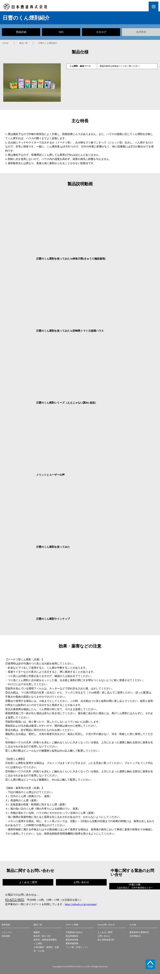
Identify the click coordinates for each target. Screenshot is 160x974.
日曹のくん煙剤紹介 (47, 43)
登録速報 (6, 936)
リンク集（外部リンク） (77, 947)
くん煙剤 (38, 943)
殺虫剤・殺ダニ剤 (42, 936)
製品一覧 (23, 43)
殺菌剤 (37, 932)
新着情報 (6, 925)
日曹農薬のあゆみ (74, 932)
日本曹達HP (135, 936)
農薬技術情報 (72, 940)
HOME (6, 43)
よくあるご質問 (105, 932)
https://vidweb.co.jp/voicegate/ (81, 904)
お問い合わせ (104, 936)
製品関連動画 (72, 936)
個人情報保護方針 (106, 940)
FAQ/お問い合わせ (106, 925)
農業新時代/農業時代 (139, 932)
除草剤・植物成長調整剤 (45, 940)
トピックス (7, 932)
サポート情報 (72, 925)
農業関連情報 (72, 943)
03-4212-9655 (14, 899)
